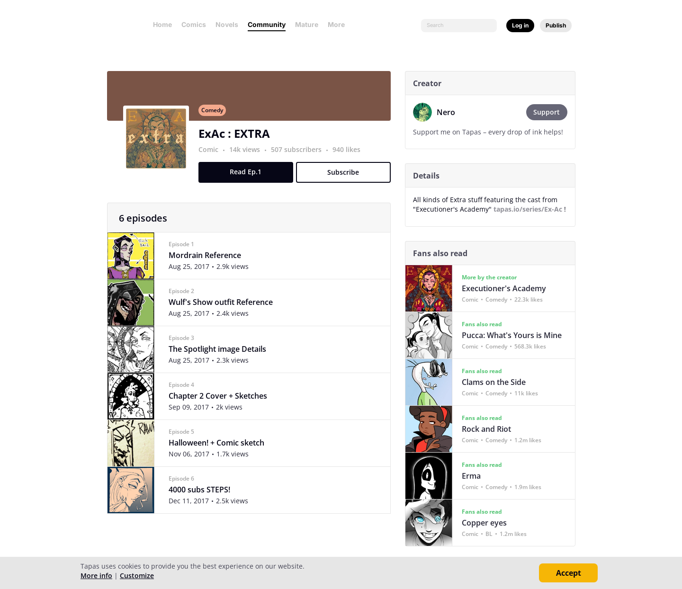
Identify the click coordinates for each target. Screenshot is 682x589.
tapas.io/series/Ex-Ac (531, 209)
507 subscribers (300, 154)
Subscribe (347, 177)
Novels (226, 24)
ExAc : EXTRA (237, 138)
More (339, 24)
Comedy (215, 115)
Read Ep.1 (249, 176)
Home (162, 24)
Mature (306, 24)
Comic (212, 154)
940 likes (350, 154)
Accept (568, 573)
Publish (556, 25)
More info (96, 575)
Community (267, 24)
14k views (249, 154)
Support (550, 111)
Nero (449, 112)
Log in (520, 25)
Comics (193, 24)
